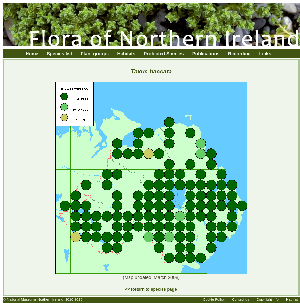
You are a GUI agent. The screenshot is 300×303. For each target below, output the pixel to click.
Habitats (126, 53)
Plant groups (95, 53)
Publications (206, 53)
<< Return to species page (151, 289)
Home (32, 53)
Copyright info (268, 299)
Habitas (292, 299)
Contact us (240, 299)
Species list (59, 53)
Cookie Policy (214, 299)
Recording (239, 53)
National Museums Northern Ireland (35, 299)
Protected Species (164, 53)
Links (265, 53)
